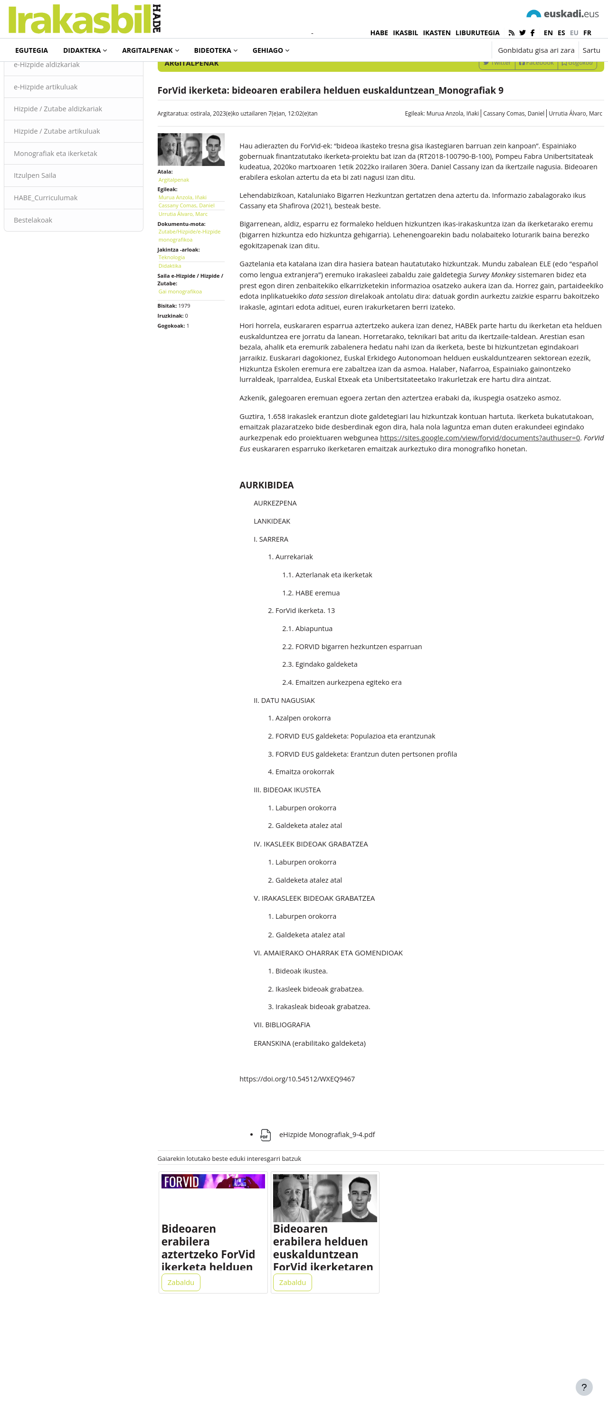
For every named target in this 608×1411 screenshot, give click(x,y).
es (561, 32)
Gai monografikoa (191, 327)
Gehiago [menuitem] (268, 50)
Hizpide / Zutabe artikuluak (81, 171)
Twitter (474, 101)
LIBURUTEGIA (478, 32)
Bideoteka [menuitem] (212, 50)
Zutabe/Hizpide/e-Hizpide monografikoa (197, 272)
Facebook (513, 101)
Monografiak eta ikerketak (80, 194)
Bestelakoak (56, 261)
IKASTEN (437, 32)
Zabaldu (192, 1369)
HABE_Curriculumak (70, 239)
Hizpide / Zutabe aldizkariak (82, 149)
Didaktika (181, 301)
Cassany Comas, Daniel (491, 152)
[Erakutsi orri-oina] (584, 1387)
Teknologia (183, 293)
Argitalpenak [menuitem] (147, 50)
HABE (379, 32)
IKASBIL (405, 32)
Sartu (591, 50)
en (548, 32)
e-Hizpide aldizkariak (71, 103)
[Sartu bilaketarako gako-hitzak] (498, 76)
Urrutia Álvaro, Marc (553, 152)
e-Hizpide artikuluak (70, 126)
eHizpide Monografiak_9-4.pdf (324, 1217)
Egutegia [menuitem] (31, 50)
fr (587, 32)
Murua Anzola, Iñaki (430, 152)
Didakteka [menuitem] (82, 50)
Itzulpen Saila (59, 216)
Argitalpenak (44, 75)
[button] (455, 50)
